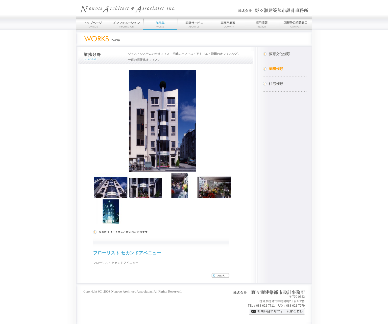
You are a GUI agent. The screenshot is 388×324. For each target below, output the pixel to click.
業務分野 (284, 69)
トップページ (93, 24)
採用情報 (262, 24)
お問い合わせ (295, 24)
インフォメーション (126, 24)
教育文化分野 (284, 54)
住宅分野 (284, 84)
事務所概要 (228, 24)
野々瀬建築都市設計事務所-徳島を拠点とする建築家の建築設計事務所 (194, 9)
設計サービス (194, 24)
